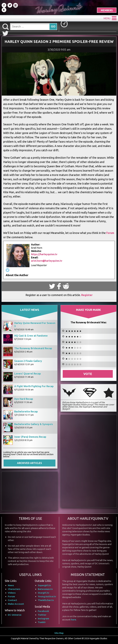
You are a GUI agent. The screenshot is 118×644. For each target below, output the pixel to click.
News (11, 585)
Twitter (42, 614)
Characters (14, 589)
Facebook (43, 611)
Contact (12, 600)
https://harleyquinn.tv (44, 254)
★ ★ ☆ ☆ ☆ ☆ (73, 353)
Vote (87, 373)
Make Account (16, 603)
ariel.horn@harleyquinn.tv (46, 260)
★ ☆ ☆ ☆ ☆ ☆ (73, 358)
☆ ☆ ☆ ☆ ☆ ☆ (73, 364)
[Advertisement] (30, 491)
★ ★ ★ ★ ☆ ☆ (73, 342)
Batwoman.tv (45, 589)
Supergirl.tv (44, 585)
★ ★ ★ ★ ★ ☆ (73, 336)
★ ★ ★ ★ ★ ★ (73, 331)
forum (110, 232)
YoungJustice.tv (47, 596)
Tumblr (42, 622)
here (73, 619)
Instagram (43, 618)
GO (53, 26)
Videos (12, 592)
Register (87, 294)
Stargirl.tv (43, 592)
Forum (11, 596)
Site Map (59, 633)
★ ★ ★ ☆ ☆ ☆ (73, 347)
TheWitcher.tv (46, 600)
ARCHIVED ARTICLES (29, 462)
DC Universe (14, 614)
